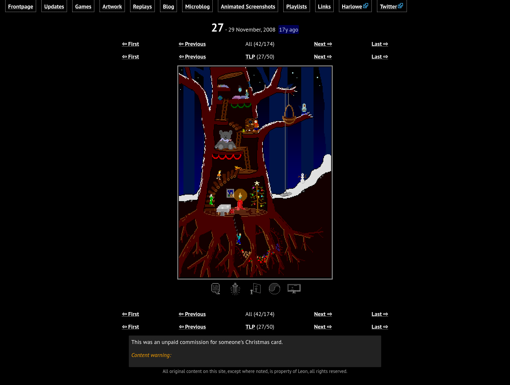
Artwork (112, 6)
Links (324, 6)
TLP (250, 56)
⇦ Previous (192, 44)
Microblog (197, 6)
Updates (54, 6)
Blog (168, 6)
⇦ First (130, 44)
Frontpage (20, 6)
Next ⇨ (323, 44)
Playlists (296, 6)
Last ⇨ (380, 44)
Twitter (388, 6)
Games (83, 6)
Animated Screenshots (248, 6)
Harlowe (352, 6)
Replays (142, 6)
